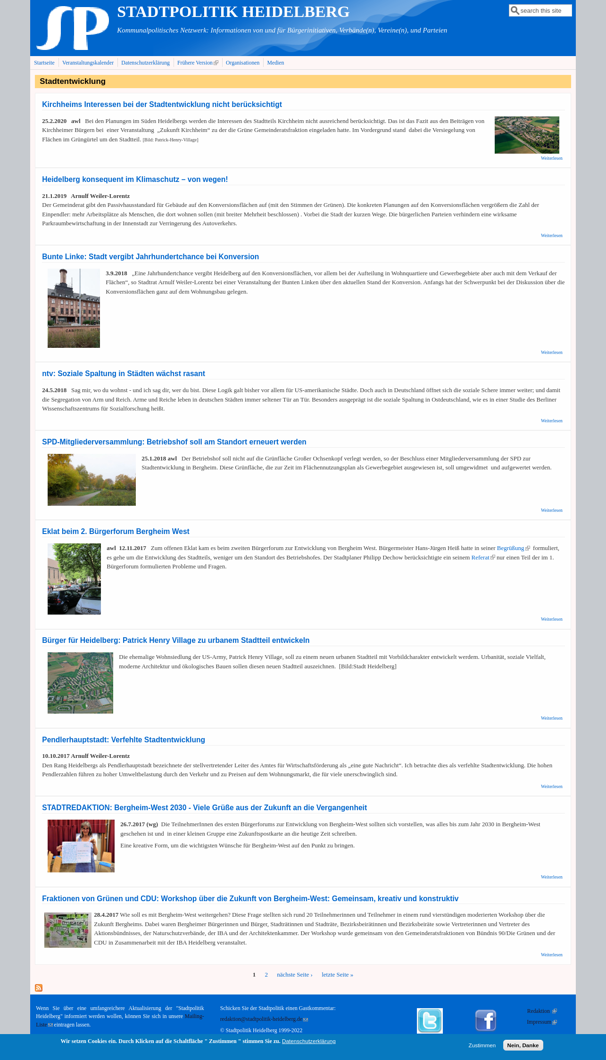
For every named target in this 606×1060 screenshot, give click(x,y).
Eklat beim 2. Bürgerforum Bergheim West (116, 531)
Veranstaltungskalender (88, 63)
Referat (483, 557)
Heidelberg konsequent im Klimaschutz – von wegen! (135, 179)
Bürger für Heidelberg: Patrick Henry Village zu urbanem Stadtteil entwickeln (175, 640)
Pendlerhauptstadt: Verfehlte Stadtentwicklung (123, 740)
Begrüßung (513, 547)
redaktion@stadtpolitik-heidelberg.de (264, 1019)
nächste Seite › (295, 974)
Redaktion (542, 1011)
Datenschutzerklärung (145, 63)
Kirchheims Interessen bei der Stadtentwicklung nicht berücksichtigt (162, 104)
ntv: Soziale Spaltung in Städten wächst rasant (123, 374)
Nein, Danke (523, 1047)
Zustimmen (482, 1047)
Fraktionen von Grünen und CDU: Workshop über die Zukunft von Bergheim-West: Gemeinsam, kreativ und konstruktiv (250, 899)
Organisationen (242, 63)
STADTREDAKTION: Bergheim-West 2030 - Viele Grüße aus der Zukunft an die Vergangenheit (204, 808)
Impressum (542, 1022)
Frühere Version (198, 62)
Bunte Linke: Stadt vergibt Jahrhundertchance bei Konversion (150, 257)
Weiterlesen (552, 158)
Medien (275, 63)
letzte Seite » (337, 974)
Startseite (44, 63)
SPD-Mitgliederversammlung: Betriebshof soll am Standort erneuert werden (174, 442)
